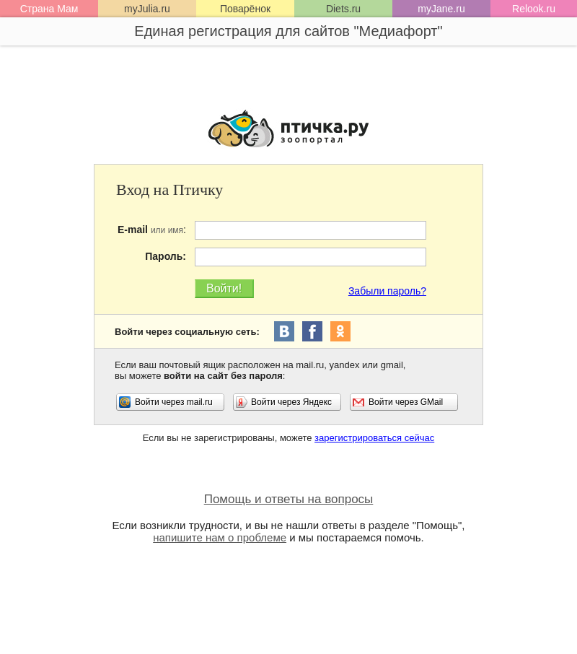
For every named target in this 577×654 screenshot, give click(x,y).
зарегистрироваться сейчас (374, 437)
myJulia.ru (147, 8)
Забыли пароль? (387, 291)
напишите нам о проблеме (219, 537)
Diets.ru (343, 8)
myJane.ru (441, 8)
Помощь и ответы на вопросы (289, 499)
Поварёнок (245, 8)
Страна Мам (49, 8)
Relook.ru (533, 8)
